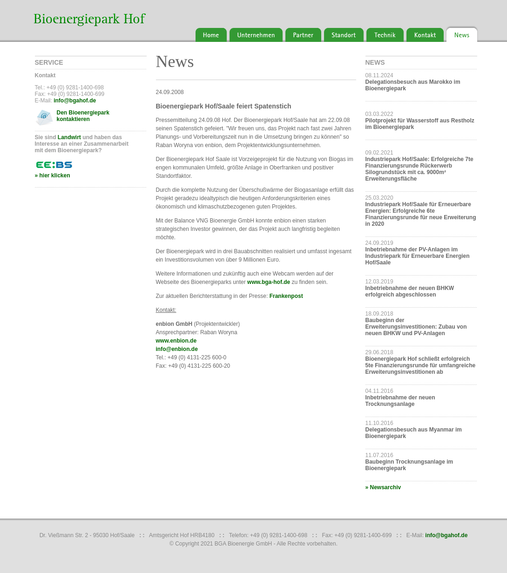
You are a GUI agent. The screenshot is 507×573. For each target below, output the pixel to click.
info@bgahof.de (75, 100)
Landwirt (69, 137)
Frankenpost (286, 296)
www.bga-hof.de (268, 282)
